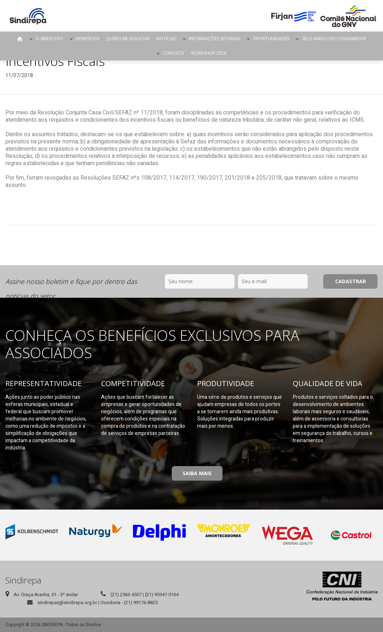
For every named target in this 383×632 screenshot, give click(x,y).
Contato (173, 53)
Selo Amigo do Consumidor (334, 38)
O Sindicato (49, 38)
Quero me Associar (128, 38)
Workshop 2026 (208, 53)
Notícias (166, 38)
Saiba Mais (197, 473)
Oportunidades (271, 38)
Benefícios (87, 38)
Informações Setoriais (214, 38)
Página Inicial (19, 39)
